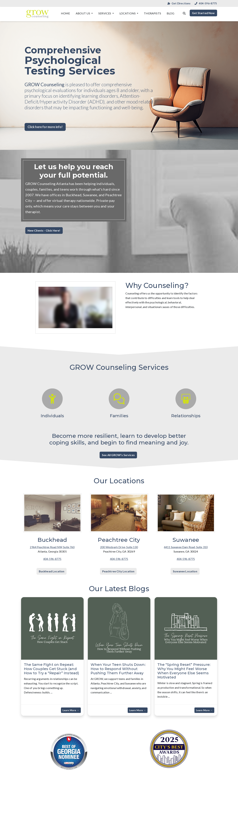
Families (119, 415)
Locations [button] (127, 13)
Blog (170, 13)
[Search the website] (184, 13)
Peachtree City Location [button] (118, 571)
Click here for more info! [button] (45, 127)
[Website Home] (37, 14)
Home (65, 13)
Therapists (152, 13)
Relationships (185, 415)
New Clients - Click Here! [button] (44, 230)
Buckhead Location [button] (51, 571)
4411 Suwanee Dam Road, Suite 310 (186, 547)
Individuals (52, 415)
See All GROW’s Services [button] (118, 455)
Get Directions (179, 3)
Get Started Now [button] (203, 13)
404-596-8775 (206, 3)
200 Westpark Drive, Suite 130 (119, 547)
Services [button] (105, 13)
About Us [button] (83, 13)
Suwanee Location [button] (185, 571)
